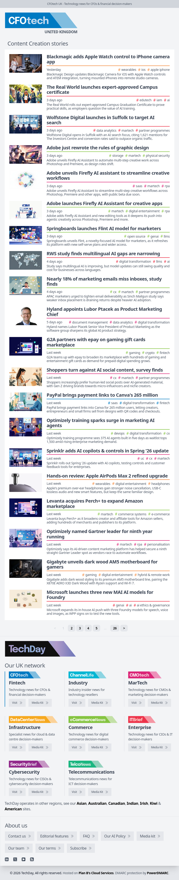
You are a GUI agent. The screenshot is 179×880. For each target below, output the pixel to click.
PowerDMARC (158, 873)
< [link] (55, 628)
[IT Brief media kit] (159, 747)
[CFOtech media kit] (40, 703)
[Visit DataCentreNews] (17, 747)
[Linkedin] (7, 859)
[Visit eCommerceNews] (77, 747)
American (13, 808)
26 (115, 628)
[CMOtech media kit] (159, 703)
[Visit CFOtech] (17, 703)
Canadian (116, 803)
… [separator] (105, 628)
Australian (97, 803)
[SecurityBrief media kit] (40, 792)
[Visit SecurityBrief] (17, 792)
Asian (81, 803)
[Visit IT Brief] (136, 747)
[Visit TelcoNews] (77, 792)
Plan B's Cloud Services (96, 873)
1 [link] (63, 628)
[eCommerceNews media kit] (99, 747)
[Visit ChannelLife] (77, 703)
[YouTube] (23, 859)
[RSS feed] (32, 859)
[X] (15, 859)
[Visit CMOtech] (136, 703)
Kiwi (153, 803)
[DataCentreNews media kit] (40, 747)
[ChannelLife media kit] (99, 703)
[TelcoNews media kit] (99, 792)
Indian (132, 803)
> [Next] (124, 628)
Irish (144, 803)
